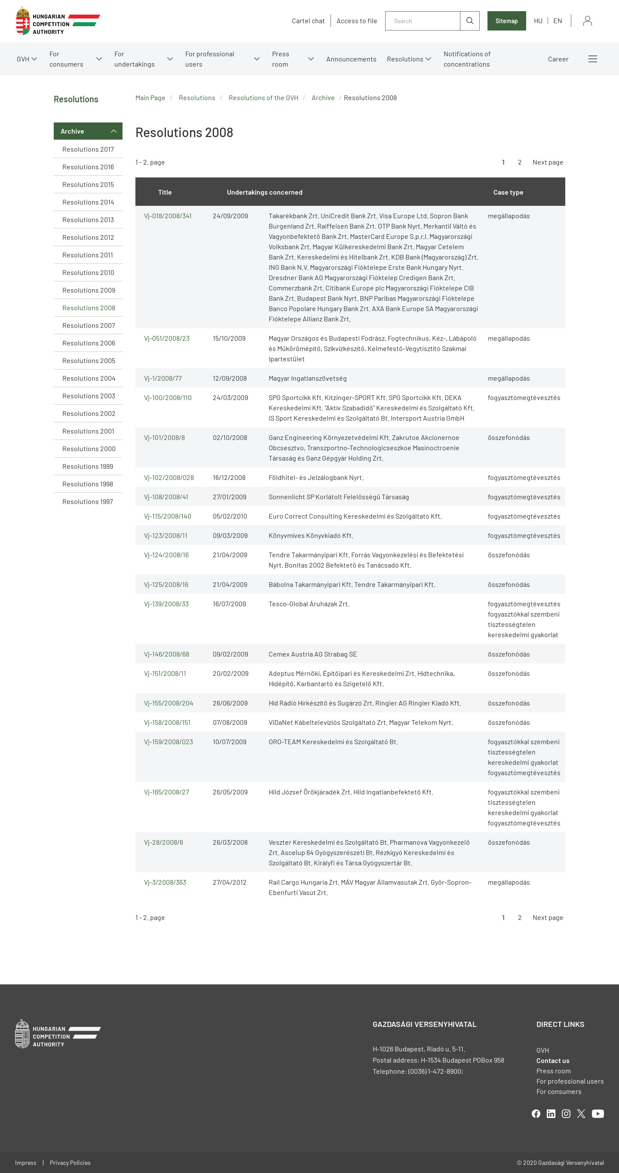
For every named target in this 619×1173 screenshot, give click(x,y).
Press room (280, 58)
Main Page (150, 97)
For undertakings (134, 58)
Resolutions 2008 (88, 307)
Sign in (587, 21)
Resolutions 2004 (89, 378)
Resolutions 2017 (88, 149)
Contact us (553, 1060)
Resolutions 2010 (88, 272)
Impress (26, 1162)
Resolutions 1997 (87, 501)
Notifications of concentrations (467, 58)
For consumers (66, 58)
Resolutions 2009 (88, 290)
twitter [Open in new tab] (581, 1113)
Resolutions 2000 (89, 448)
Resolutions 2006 (88, 343)
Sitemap (507, 20)
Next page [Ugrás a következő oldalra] (548, 162)
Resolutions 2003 (88, 395)
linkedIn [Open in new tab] (551, 1113)
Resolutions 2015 (88, 184)
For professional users (209, 58)
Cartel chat (308, 20)
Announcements (351, 59)
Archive (72, 131)
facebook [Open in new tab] (536, 1113)
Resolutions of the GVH (263, 97)
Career (558, 59)
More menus (592, 58)
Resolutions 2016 (88, 166)
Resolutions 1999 (87, 466)
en (557, 20)
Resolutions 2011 (87, 254)
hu (538, 20)
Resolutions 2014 (88, 202)
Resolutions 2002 (89, 413)
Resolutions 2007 (88, 325)
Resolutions (405, 59)
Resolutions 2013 (88, 219)
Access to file (357, 20)
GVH (23, 59)
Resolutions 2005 (88, 360)
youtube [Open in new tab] (598, 1113)
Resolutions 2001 (88, 431)
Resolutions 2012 (88, 237)
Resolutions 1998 (87, 484)
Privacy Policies (70, 1162)
